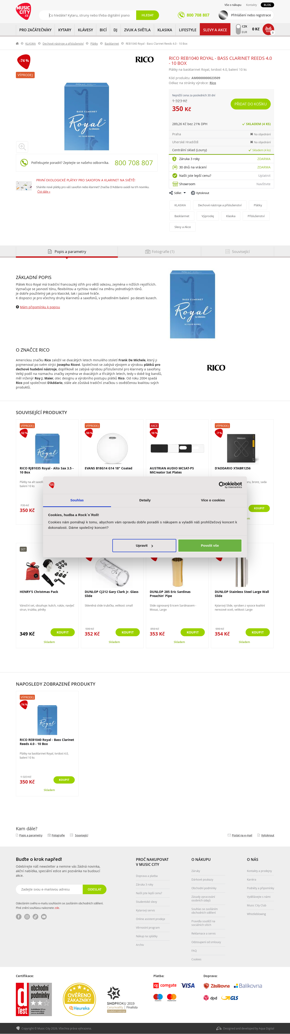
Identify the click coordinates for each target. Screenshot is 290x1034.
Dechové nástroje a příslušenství (63, 43)
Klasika (232, 216)
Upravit (144, 545)
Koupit (258, 509)
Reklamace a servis (203, 933)
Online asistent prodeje (150, 919)
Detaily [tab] (145, 500)
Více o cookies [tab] (213, 500)
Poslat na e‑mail (242, 835)
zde (57, 908)
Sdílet (177, 193)
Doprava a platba (147, 876)
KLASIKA (164, 29)
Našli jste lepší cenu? (195, 175)
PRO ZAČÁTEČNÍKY (35, 29)
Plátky (94, 43)
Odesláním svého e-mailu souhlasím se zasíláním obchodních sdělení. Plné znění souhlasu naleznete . (59, 905)
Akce (154, 425)
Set (23, 549)
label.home (17, 43)
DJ (115, 29)
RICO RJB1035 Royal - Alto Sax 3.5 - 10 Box (47, 470)
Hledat (148, 15)
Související (81, 835)
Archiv (140, 945)
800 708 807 (134, 162)
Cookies (196, 959)
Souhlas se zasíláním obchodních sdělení (204, 910)
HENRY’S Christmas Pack (39, 592)
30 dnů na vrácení (193, 167)
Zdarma (264, 159)
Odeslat (94, 889)
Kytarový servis (145, 910)
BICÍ (103, 29)
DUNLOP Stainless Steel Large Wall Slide (242, 594)
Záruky (195, 871)
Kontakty (251, 5)
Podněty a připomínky (260, 888)
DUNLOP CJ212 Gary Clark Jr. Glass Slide (111, 594)
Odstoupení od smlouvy (206, 942)
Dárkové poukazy (202, 879)
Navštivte (263, 184)
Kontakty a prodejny (259, 871)
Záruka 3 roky (189, 159)
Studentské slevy (146, 901)
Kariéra (251, 879)
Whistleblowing (256, 914)
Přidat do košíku (251, 104)
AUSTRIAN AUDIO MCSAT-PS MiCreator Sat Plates (172, 470)
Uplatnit (264, 175)
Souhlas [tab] (77, 500)
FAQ (194, 950)
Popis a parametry (30, 835)
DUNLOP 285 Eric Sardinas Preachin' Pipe (170, 594)
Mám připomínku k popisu (40, 307)
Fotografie (58, 835)
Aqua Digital (266, 1028)
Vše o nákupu (233, 5)
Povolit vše (210, 545)
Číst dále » (43, 191)
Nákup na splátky (146, 936)
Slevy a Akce (215, 29)
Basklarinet (112, 43)
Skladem (49, 642)
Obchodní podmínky (203, 888)
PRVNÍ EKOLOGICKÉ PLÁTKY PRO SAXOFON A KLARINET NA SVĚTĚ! (85, 180)
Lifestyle (187, 29)
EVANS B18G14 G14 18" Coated (108, 468)
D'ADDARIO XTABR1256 (233, 468)
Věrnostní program (148, 927)
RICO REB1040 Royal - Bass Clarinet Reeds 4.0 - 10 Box (47, 742)
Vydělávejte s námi (259, 896)
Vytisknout (202, 193)
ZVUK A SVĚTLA (137, 29)
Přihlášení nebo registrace (251, 15)
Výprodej (25, 75)
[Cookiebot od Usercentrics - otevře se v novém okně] (222, 485)
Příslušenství (257, 216)
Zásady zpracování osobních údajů (203, 898)
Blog (267, 5)
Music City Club (256, 905)
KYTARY (64, 29)
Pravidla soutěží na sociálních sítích (203, 923)
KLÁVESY (85, 29)
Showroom (187, 184)
